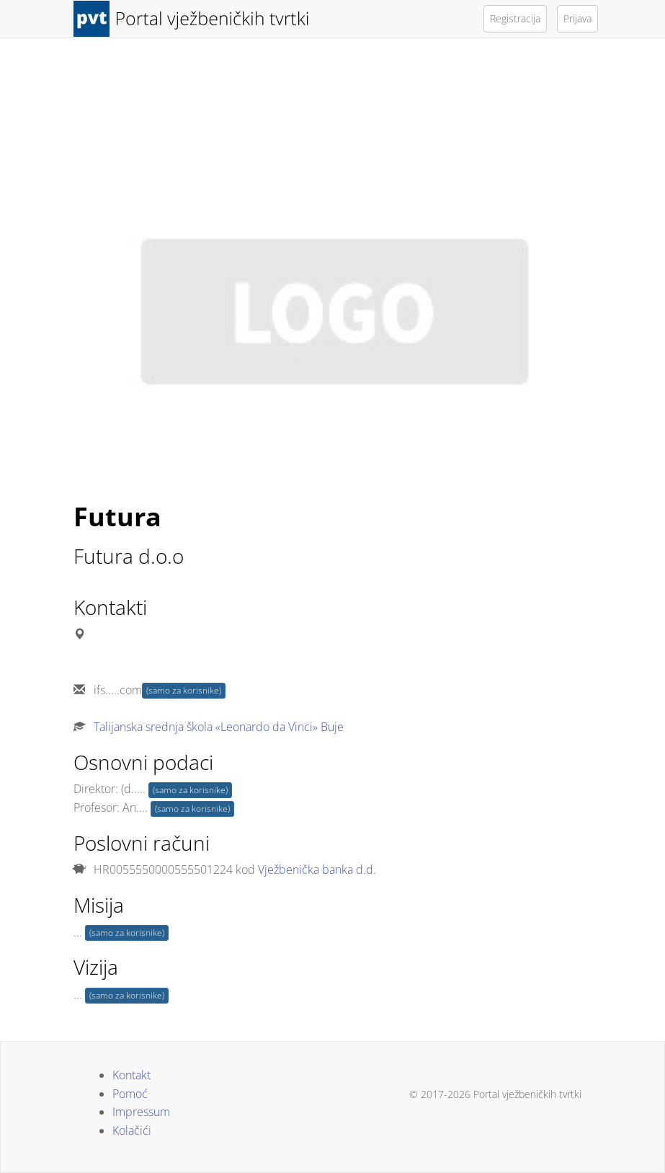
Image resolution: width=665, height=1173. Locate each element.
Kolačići (131, 1130)
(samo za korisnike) (183, 690)
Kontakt (131, 1075)
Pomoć (130, 1094)
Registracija (515, 18)
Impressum (141, 1112)
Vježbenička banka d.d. (317, 869)
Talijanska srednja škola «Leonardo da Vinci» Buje (219, 727)
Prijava (577, 18)
